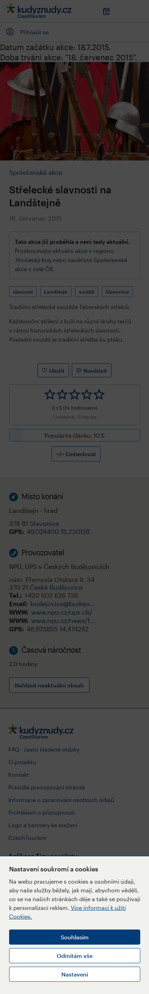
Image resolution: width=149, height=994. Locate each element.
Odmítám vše (75, 955)
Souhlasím (75, 937)
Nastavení (74, 974)
